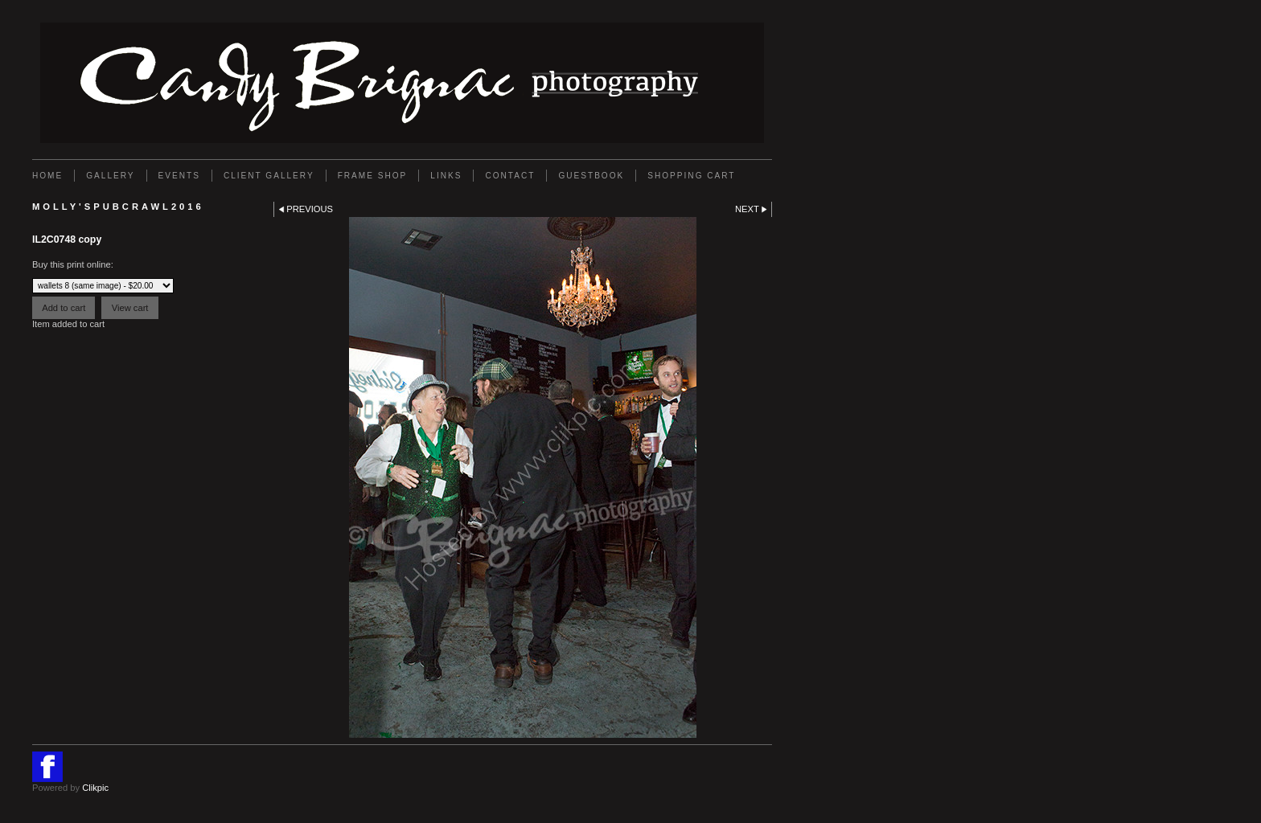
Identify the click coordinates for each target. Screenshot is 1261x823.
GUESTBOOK (591, 175)
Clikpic (95, 787)
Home (47, 175)
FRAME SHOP (373, 175)
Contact (510, 175)
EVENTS (179, 175)
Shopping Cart (691, 175)
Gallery (110, 175)
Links (446, 175)
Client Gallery (269, 175)
